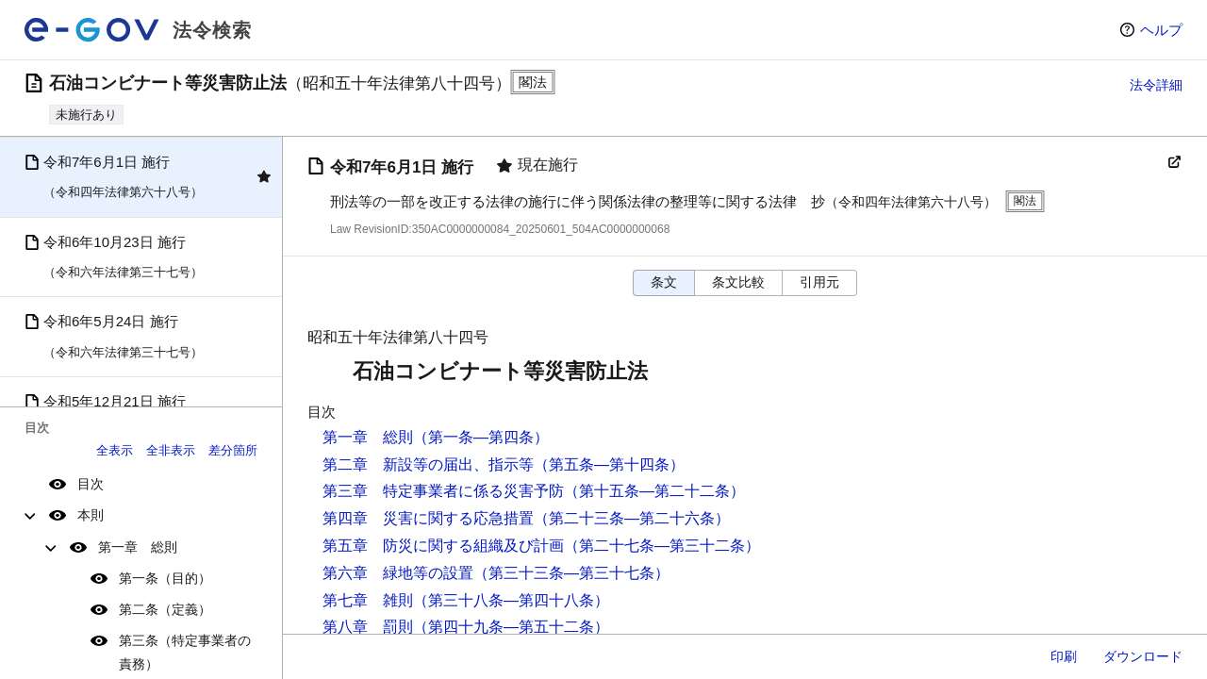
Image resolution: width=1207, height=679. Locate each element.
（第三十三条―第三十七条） (571, 573)
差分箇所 (232, 450)
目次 (90, 483)
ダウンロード (1142, 656)
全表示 (114, 450)
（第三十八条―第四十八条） (511, 600)
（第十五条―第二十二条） (654, 491)
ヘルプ (1161, 30)
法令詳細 (1156, 84)
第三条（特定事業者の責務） (185, 652)
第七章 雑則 (367, 600)
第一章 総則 (137, 547)
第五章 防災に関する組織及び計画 (443, 546)
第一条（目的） (165, 578)
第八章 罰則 (367, 627)
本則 (90, 514)
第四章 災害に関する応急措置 (428, 518)
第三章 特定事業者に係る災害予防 (443, 491)
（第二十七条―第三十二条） (662, 546)
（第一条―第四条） (481, 437)
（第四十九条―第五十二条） (511, 627)
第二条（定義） (165, 609)
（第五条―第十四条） (609, 464)
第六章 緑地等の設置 (397, 573)
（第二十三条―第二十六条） (632, 518)
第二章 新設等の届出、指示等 (428, 464)
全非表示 (170, 450)
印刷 (1063, 656)
